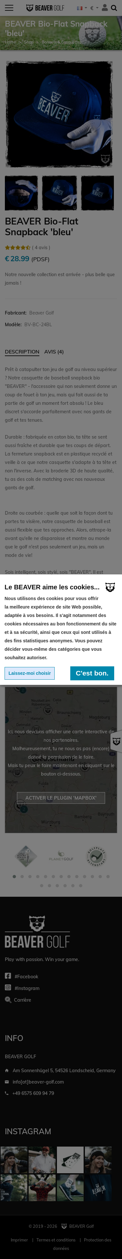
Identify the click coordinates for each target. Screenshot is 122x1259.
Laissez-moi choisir (29, 673)
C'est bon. (92, 673)
